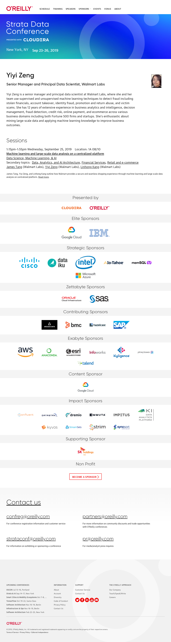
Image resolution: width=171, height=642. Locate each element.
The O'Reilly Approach (120, 584)
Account (57, 593)
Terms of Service (12, 632)
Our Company (115, 589)
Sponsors (84, 8)
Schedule (45, 8)
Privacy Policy (59, 604)
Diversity (57, 597)
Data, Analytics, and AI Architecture (56, 162)
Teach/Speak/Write (117, 593)
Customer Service (82, 589)
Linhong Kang (90, 166)
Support (79, 584)
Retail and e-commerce (123, 162)
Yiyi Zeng (51, 166)
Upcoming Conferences (17, 584)
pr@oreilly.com (98, 539)
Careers (112, 597)
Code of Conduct (61, 600)
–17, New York (20, 593)
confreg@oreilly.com (28, 516)
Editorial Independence (39, 632)
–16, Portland (17, 589)
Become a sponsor (84, 476)
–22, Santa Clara (21, 600)
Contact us (23, 502)
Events (97, 8)
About (117, 8)
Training (57, 8)
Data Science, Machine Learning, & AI (31, 158)
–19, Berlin (23, 604)
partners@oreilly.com (105, 516)
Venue (107, 8)
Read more (43, 176)
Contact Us (58, 608)
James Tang (14, 166)
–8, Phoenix (29, 597)
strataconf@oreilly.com (31, 539)
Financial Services (94, 162)
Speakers (70, 8)
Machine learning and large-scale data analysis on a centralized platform (55, 153)
